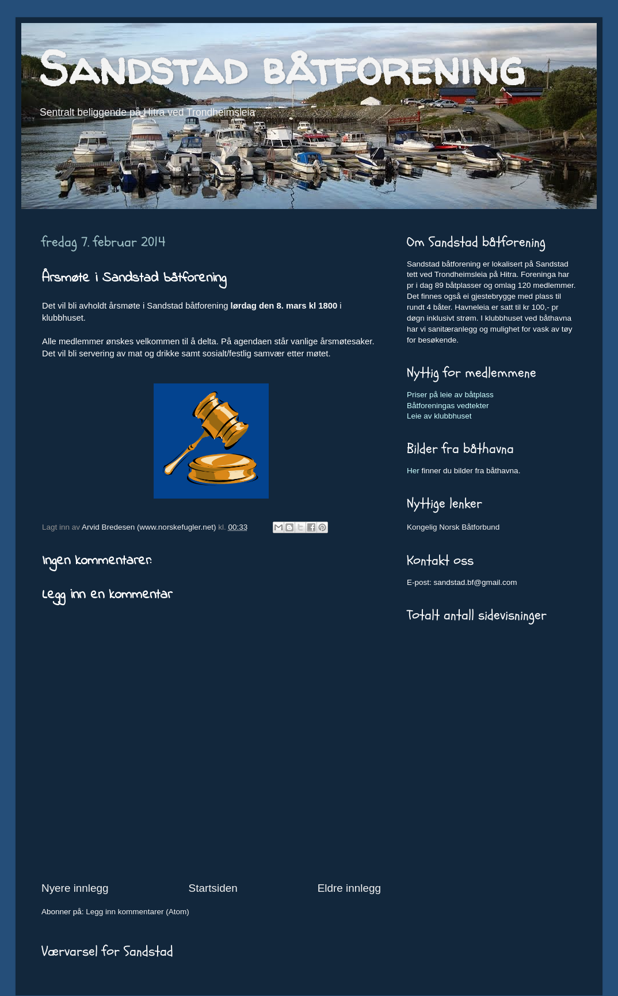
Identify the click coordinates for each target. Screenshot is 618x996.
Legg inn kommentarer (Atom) (137, 911)
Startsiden (213, 888)
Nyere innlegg (75, 888)
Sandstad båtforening (282, 67)
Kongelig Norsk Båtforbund (453, 527)
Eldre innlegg (349, 888)
